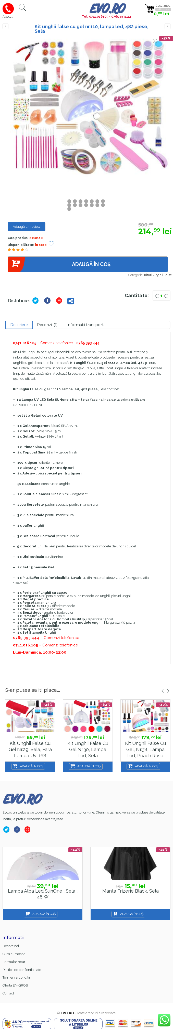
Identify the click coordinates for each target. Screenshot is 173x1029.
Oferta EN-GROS (15, 985)
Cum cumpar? (13, 954)
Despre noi (11, 946)
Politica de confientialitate (22, 970)
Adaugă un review (27, 227)
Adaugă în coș (59, 264)
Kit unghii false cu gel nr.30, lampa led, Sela (87, 749)
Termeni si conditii (16, 977)
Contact (8, 993)
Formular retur (14, 962)
